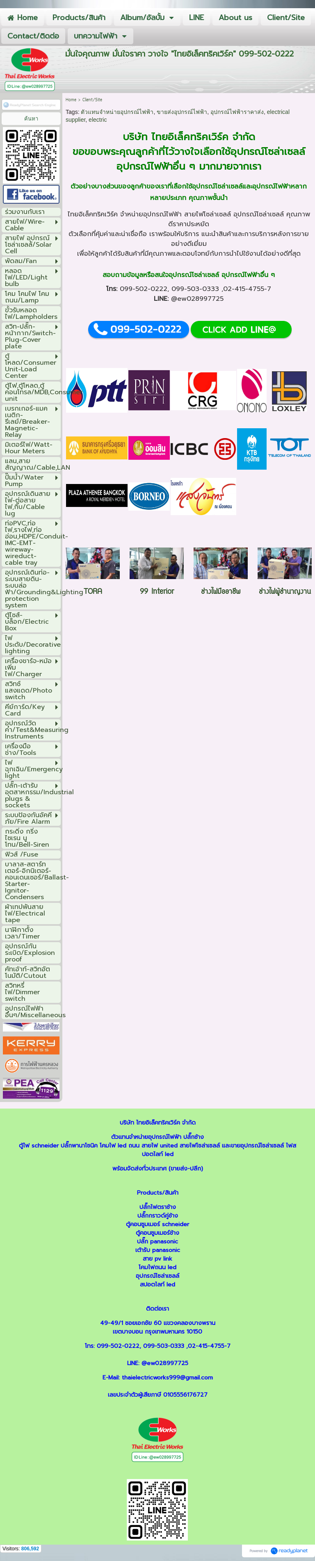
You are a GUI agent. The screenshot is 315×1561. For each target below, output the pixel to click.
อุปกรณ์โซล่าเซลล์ (268, 151)
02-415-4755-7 (247, 289)
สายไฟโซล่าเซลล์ (207, 214)
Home (71, 100)
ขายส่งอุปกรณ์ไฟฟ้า (182, 112)
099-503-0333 (195, 289)
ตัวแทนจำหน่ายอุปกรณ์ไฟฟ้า (117, 112)
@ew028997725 (197, 299)
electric (98, 119)
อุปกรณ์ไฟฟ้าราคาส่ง (237, 112)
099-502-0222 (143, 289)
